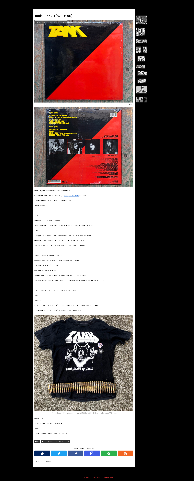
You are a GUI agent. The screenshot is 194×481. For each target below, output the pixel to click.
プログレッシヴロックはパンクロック (55, 441)
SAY (37, 441)
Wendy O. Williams (71, 195)
